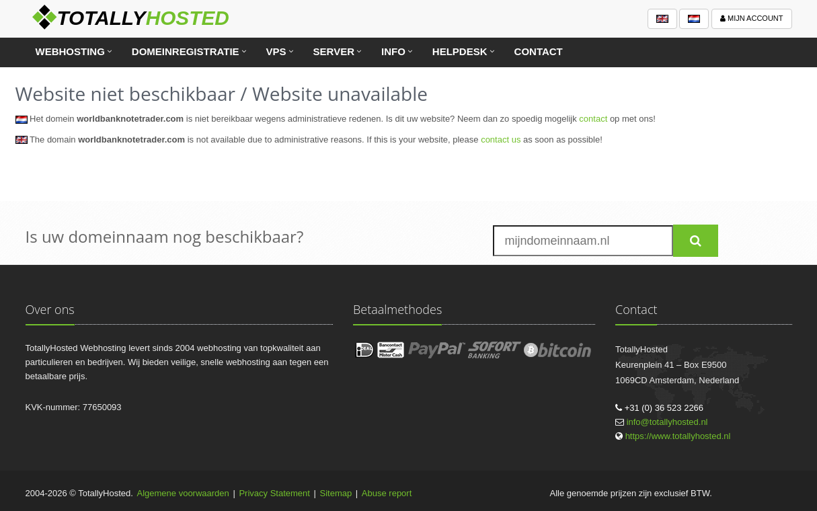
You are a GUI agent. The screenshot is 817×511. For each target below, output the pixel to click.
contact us (500, 139)
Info (393, 51)
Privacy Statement (274, 493)
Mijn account (751, 18)
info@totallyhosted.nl (667, 422)
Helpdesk (460, 51)
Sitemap (336, 493)
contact (593, 119)
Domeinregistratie (185, 51)
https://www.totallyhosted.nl (678, 436)
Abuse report (387, 493)
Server (333, 51)
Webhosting (70, 51)
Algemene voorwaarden (183, 493)
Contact (538, 51)
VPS (276, 51)
